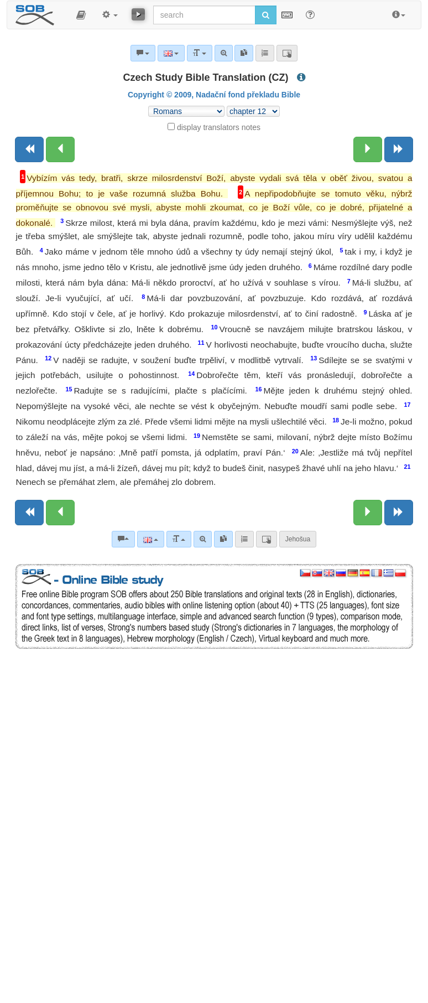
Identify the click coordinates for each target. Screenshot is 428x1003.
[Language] (150, 539)
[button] (81, 15)
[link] (223, 539)
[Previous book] (29, 149)
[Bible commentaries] (123, 539)
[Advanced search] (203, 539)
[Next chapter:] (367, 149)
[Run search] (265, 15)
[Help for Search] (310, 14)
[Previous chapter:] (60, 149)
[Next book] (398, 149)
